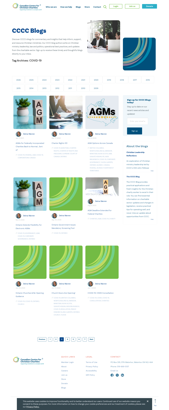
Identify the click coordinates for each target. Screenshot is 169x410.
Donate (64, 383)
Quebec (100, 165)
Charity (112, 219)
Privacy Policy (92, 366)
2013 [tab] (44, 88)
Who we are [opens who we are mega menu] (51, 7)
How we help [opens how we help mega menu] (66, 7)
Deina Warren (29, 134)
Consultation (95, 301)
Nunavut (100, 168)
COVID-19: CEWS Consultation (101, 293)
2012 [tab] (57, 88)
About (64, 366)
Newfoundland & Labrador (101, 151)
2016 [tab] (148, 80)
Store (87, 7)
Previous (42, 339)
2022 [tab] (70, 80)
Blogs (78, 7)
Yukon (103, 162)
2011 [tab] (70, 88)
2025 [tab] (31, 80)
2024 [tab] (44, 80)
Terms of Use (91, 362)
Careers (64, 370)
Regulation (65, 309)
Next (91, 339)
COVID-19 (21, 155)
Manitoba (65, 148)
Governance (30, 233)
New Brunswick (72, 306)
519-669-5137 (123, 366)
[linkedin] (122, 375)
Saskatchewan (96, 157)
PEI (103, 157)
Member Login (67, 362)
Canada (107, 165)
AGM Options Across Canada (100, 143)
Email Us (114, 370)
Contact (97, 7)
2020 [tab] (96, 80)
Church (21, 304)
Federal (29, 155)
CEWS (99, 298)
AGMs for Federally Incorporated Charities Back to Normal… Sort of (30, 146)
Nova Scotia (103, 154)
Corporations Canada (27, 158)
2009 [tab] (96, 88)
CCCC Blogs (29, 31)
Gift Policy (90, 375)
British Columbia (97, 148)
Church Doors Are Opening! (63, 293)
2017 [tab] (135, 80)
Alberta (109, 162)
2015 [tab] (18, 88)
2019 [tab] (109, 80)
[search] (105, 7)
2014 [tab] (31, 88)
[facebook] (112, 375)
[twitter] (117, 375)
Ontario (63, 157)
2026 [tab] (18, 80)
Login (115, 6)
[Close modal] (148, 401)
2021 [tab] (83, 80)
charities (93, 219)
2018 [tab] (122, 80)
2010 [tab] (83, 88)
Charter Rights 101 (59, 143)
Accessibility (91, 370)
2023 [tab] (57, 80)
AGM (34, 155)
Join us (64, 375)
